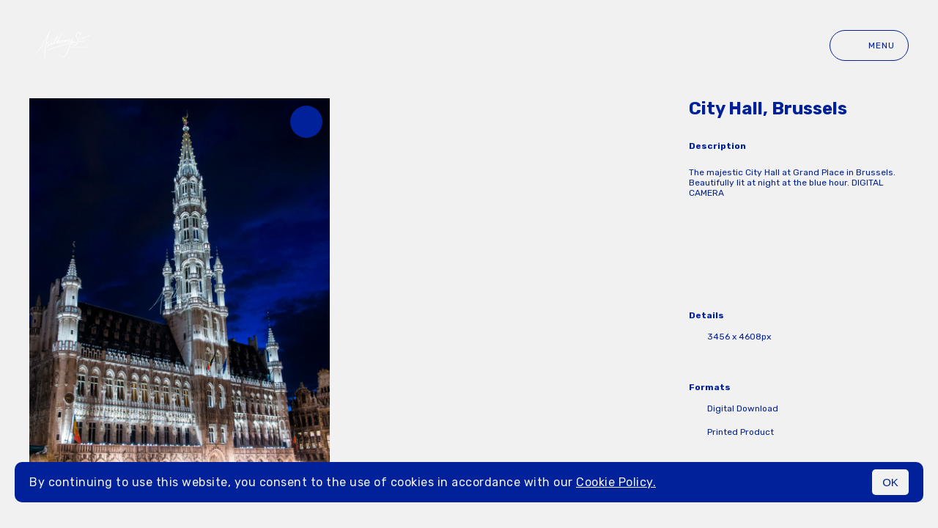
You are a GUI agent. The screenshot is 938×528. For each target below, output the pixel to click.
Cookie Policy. (616, 482)
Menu (869, 45)
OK (890, 482)
